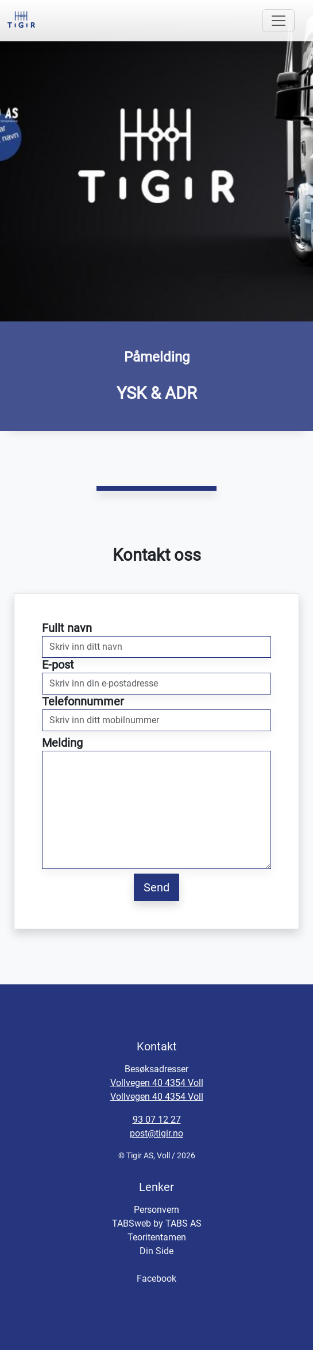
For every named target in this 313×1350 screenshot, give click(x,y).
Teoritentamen (156, 1237)
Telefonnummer (83, 701)
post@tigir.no (156, 1133)
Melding (62, 743)
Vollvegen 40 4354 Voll (156, 1082)
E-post (58, 665)
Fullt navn (67, 628)
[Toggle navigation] (278, 20)
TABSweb (131, 1223)
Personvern (156, 1209)
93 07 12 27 (157, 1119)
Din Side (156, 1251)
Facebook (156, 1278)
